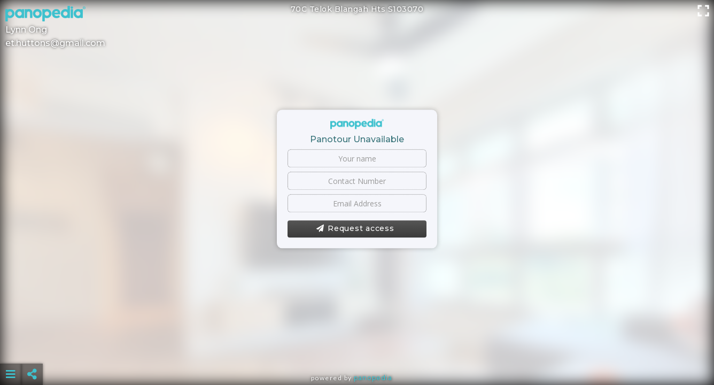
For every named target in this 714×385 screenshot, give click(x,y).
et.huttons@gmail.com (55, 43)
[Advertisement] (357, 348)
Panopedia (373, 378)
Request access (355, 229)
